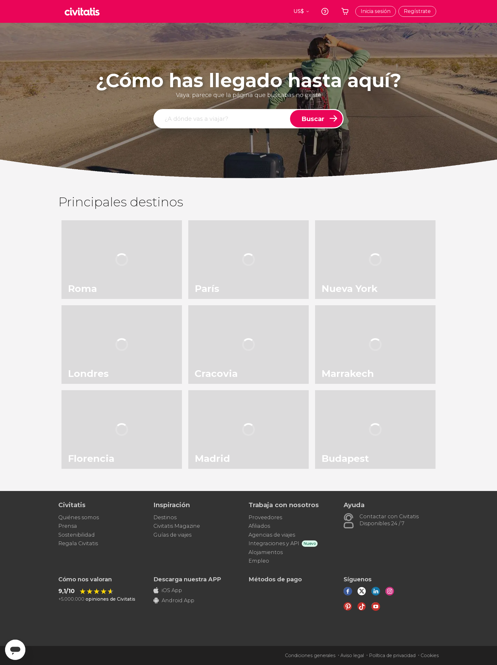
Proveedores (265, 517)
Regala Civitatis (78, 543)
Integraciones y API (273, 543)
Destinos (165, 517)
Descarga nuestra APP (187, 579)
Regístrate (417, 11)
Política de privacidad (392, 655)
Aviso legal (352, 655)
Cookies (430, 655)
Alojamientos (265, 552)
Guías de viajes (172, 535)
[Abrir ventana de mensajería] (15, 650)
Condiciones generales (310, 655)
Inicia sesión (375, 11)
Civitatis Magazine (176, 526)
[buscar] (222, 118)
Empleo (258, 561)
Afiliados (259, 526)
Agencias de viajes (271, 535)
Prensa (67, 526)
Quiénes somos (78, 517)
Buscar (312, 119)
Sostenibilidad (76, 535)
